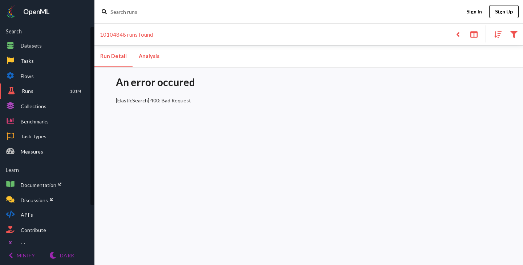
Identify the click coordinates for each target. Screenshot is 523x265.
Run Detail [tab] (113, 56)
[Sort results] (496, 33)
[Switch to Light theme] (61, 255)
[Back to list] (458, 33)
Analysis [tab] (149, 56)
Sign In (474, 12)
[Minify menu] (22, 255)
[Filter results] (514, 33)
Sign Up (504, 11)
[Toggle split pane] (474, 33)
